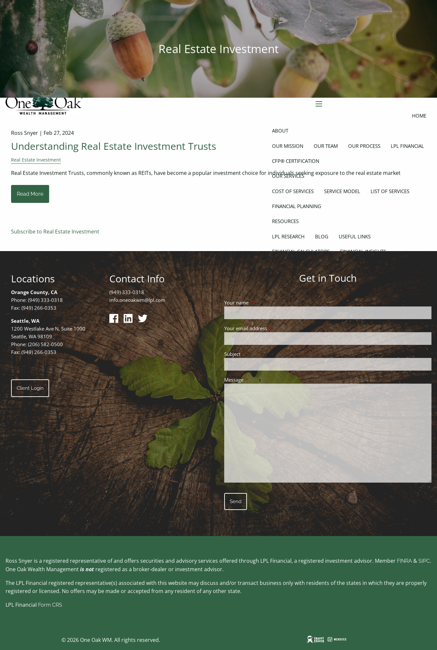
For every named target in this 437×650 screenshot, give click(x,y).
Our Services (288, 176)
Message (258, 379)
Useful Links (355, 236)
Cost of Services (293, 191)
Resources (285, 221)
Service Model (342, 191)
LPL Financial (407, 146)
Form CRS (50, 605)
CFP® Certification (295, 161)
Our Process (364, 146)
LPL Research (288, 236)
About (280, 130)
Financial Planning (296, 206)
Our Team (326, 146)
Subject (256, 354)
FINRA (404, 561)
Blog (321, 236)
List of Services (390, 191)
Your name (260, 302)
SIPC (424, 561)
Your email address (269, 328)
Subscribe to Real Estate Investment (55, 231)
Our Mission (287, 146)
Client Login (30, 388)
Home (419, 115)
